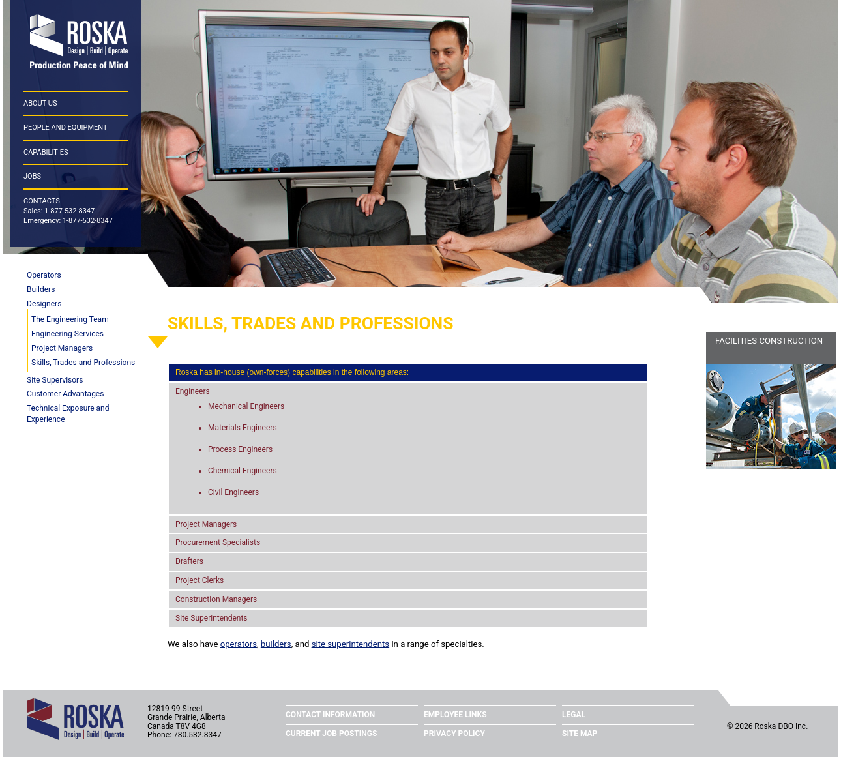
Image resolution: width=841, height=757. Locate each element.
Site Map (579, 733)
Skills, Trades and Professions (83, 362)
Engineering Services (67, 333)
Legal (573, 714)
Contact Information (330, 714)
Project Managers (62, 348)
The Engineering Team (70, 319)
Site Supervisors (55, 380)
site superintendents (350, 644)
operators (238, 644)
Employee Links (455, 714)
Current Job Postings (331, 733)
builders (276, 644)
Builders (41, 289)
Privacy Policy (454, 733)
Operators (44, 275)
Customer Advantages (65, 393)
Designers (44, 303)
